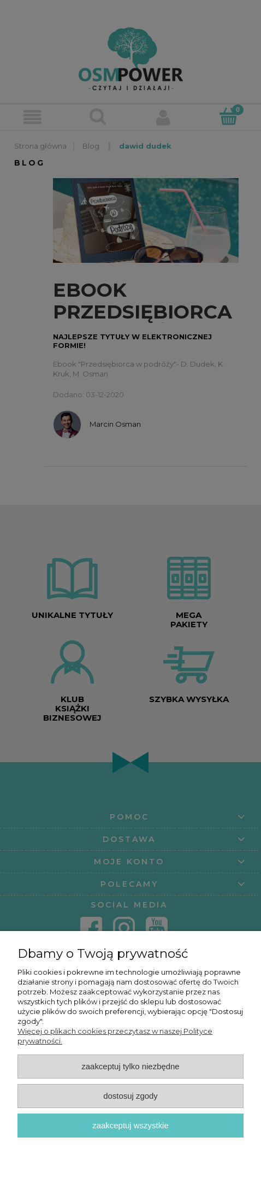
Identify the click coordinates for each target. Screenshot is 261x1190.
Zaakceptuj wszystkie (130, 1125)
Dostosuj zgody (130, 1095)
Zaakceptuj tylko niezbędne (130, 1066)
